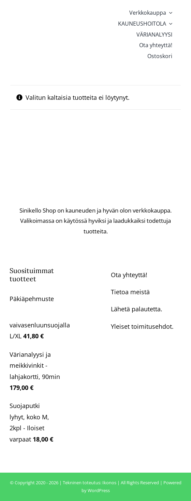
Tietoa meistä (130, 292)
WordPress (99, 490)
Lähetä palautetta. (136, 309)
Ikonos (109, 482)
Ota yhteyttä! (129, 275)
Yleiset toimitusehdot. (142, 326)
